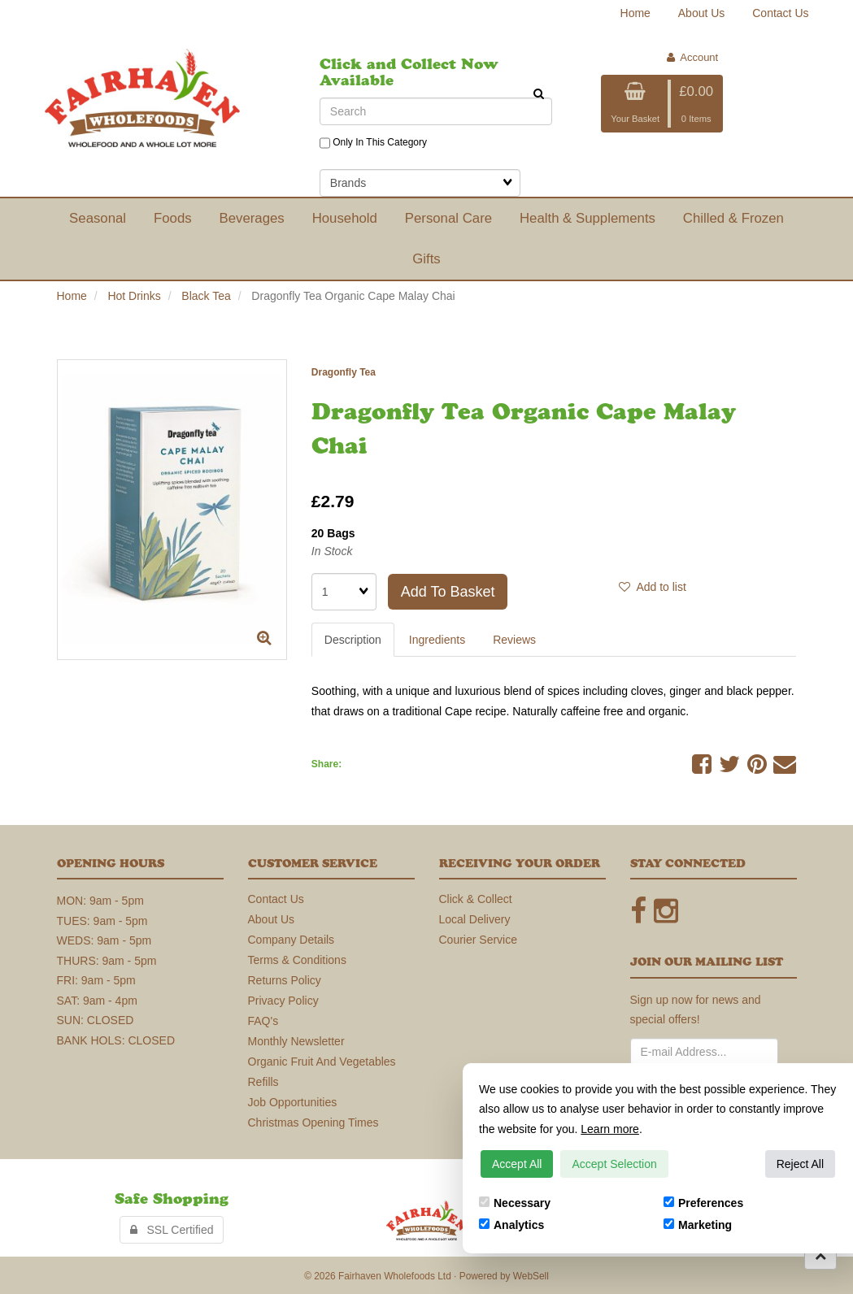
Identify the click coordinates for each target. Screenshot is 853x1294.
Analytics (511, 1224)
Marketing (698, 1224)
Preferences (703, 1202)
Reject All (800, 1163)
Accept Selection (614, 1163)
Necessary (515, 1202)
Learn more (610, 1129)
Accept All (517, 1163)
